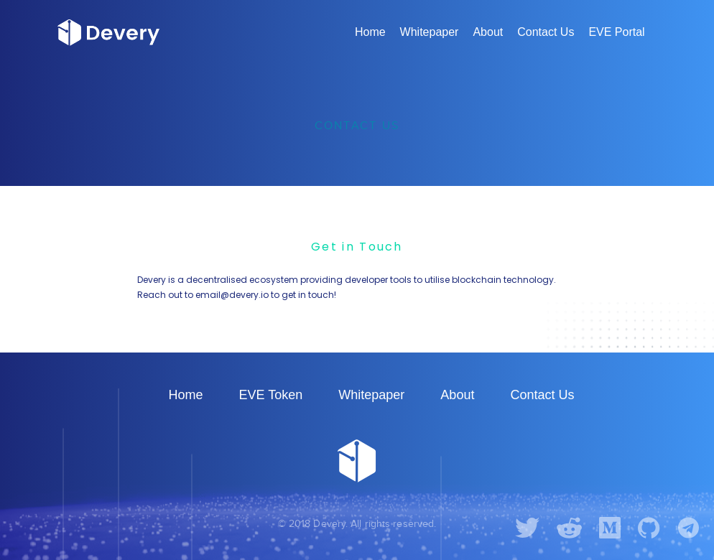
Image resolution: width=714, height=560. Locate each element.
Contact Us (545, 32)
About (488, 32)
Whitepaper (429, 32)
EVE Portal (616, 32)
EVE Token (271, 395)
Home (370, 32)
